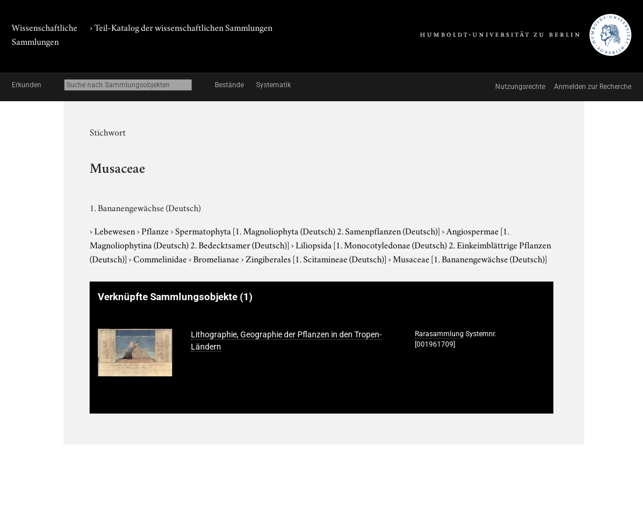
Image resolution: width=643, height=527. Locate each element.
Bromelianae (217, 258)
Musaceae (470, 258)
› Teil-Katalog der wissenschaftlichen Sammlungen (181, 26)
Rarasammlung (439, 334)
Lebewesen (115, 230)
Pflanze (155, 230)
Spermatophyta (308, 230)
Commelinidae (161, 258)
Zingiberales (317, 258)
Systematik (273, 85)
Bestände (229, 85)
